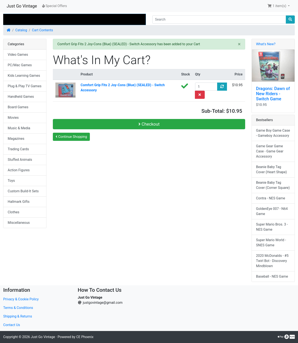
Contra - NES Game (270, 198)
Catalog (21, 30)
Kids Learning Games (24, 76)
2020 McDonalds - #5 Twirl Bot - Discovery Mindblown (272, 261)
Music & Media (19, 128)
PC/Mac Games (20, 65)
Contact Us (11, 325)
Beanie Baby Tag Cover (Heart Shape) (271, 169)
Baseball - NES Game (272, 276)
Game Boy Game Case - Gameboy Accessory (273, 133)
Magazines (16, 139)
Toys (11, 181)
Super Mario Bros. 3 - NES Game (272, 227)
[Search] (219, 19)
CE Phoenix (84, 337)
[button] (278, 6)
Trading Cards (18, 149)
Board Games (18, 107)
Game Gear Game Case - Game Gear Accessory (269, 151)
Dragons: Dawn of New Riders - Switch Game (273, 93)
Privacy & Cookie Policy (21, 299)
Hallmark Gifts (19, 202)
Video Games (18, 55)
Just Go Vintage (22, 6)
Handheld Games (21, 97)
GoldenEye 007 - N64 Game (272, 211)
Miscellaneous (19, 223)
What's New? (266, 44)
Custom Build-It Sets (23, 191)
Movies (13, 118)
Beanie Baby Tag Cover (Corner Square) (273, 185)
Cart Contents (42, 30)
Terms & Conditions (18, 308)
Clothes (13, 212)
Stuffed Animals (20, 160)
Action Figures (19, 170)
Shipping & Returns (17, 316)
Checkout (149, 124)
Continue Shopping (71, 137)
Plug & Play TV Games (25, 86)
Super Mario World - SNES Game (271, 242)
